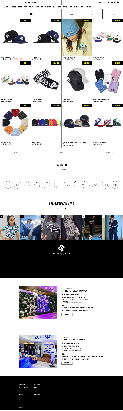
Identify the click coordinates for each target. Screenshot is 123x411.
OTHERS (65, 7)
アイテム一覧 (22, 385)
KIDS (71, 7)
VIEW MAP (66, 315)
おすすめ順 (112, 14)
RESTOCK (76, 7)
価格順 (92, 14)
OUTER (20, 7)
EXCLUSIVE (13, 7)
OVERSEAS (88, 7)
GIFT (82, 7)
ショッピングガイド (23, 388)
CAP (42, 7)
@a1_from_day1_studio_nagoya (74, 352)
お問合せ (21, 395)
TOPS (25, 7)
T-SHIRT (31, 7)
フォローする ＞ (61, 257)
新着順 (71, 14)
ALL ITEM (6, 7)
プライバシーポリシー (24, 391)
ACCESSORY (48, 7)
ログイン (104, 2)
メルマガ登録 (37, 395)
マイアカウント (37, 391)
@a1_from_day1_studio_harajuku (75, 303)
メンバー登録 (99, 2)
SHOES (59, 7)
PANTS (37, 7)
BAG (54, 7)
